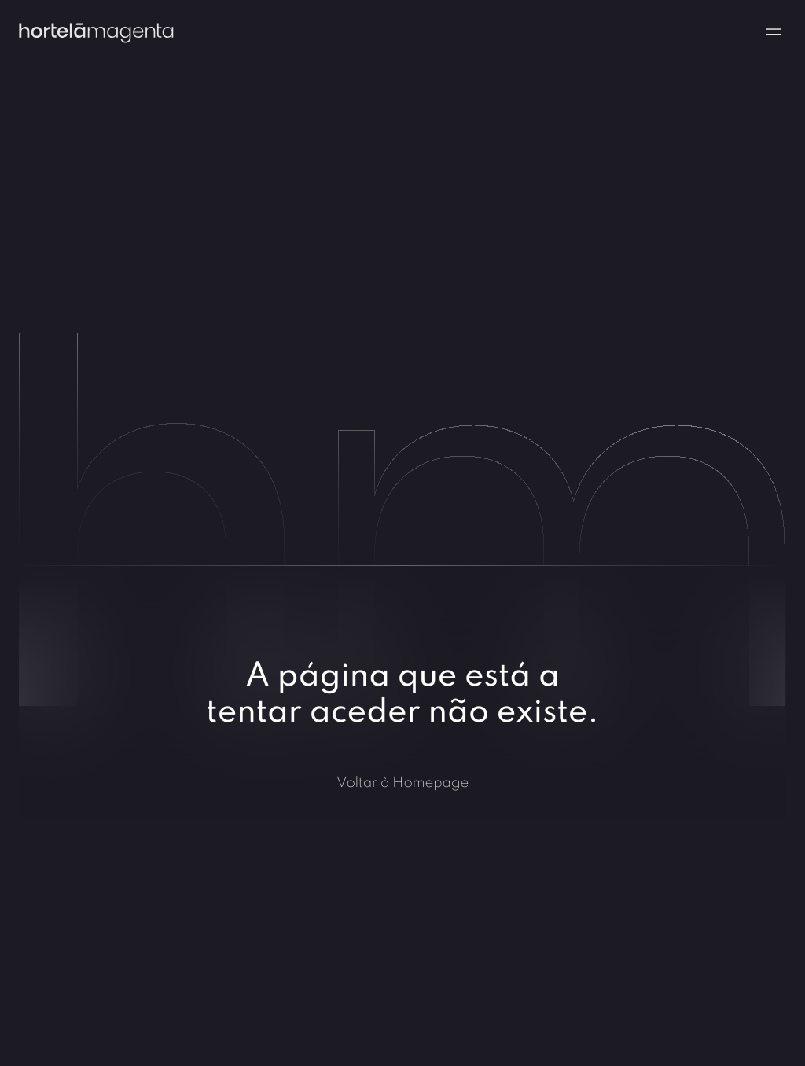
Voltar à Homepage (402, 782)
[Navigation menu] (773, 31)
